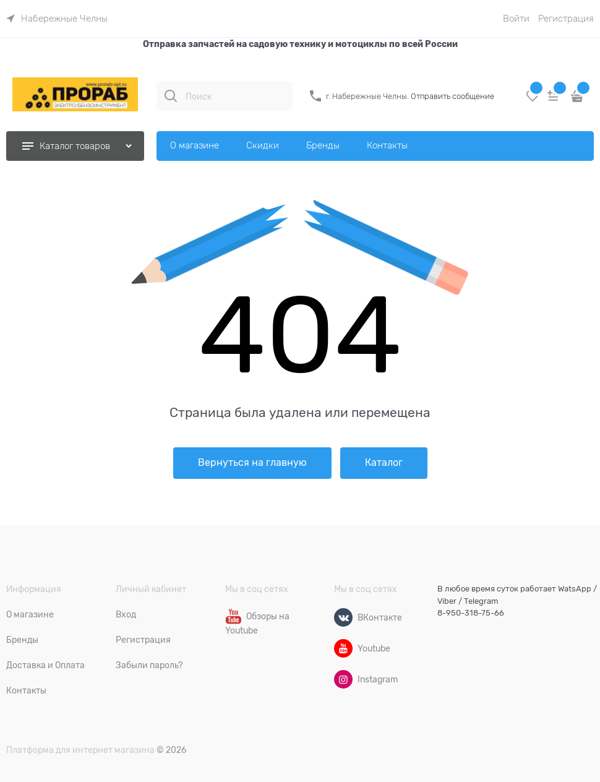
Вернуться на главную (252, 462)
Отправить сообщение (452, 96)
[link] (57, 18)
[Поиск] (170, 96)
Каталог (384, 462)
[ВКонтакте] (343, 617)
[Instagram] (343, 679)
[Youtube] (343, 648)
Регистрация (566, 19)
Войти (516, 19)
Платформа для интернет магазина (80, 750)
